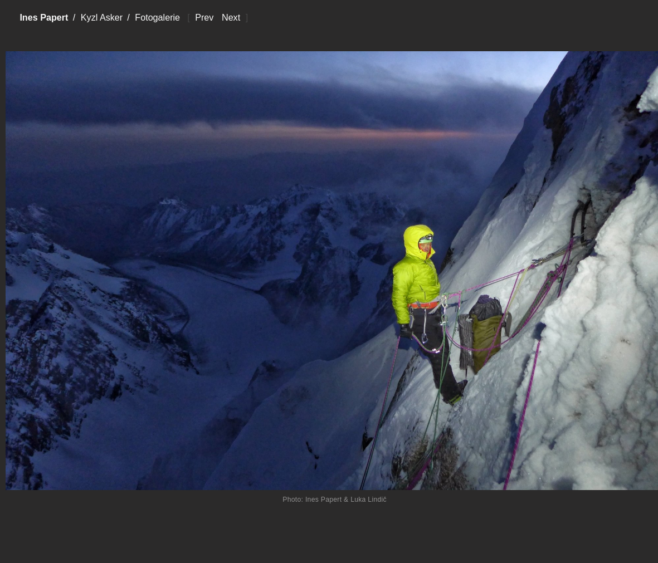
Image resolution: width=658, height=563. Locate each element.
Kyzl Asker (102, 17)
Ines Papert (44, 17)
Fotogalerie (157, 17)
